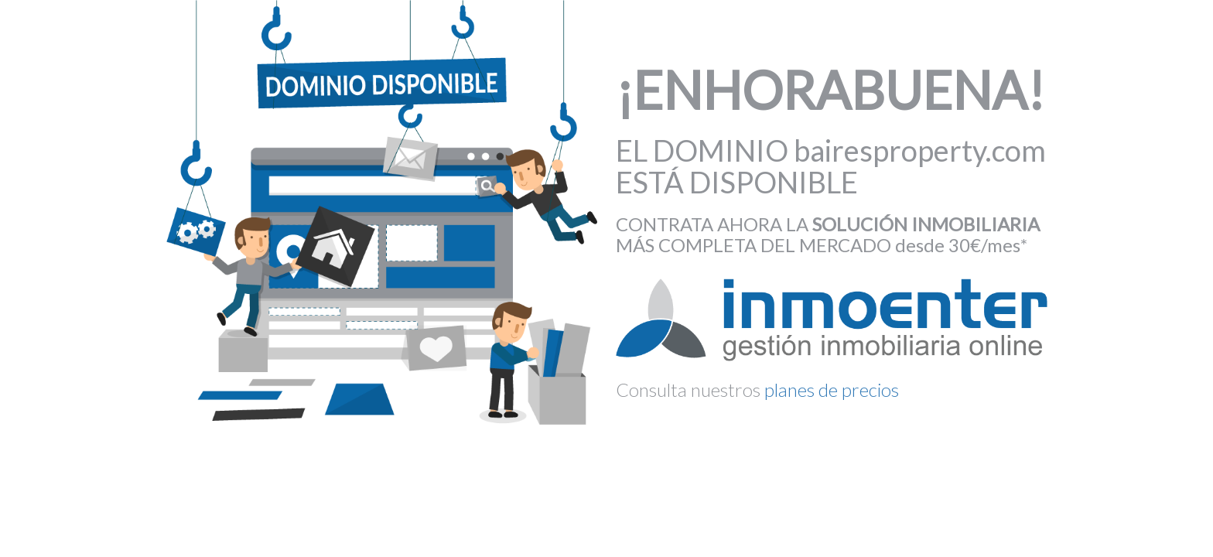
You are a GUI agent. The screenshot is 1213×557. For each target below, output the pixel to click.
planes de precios (831, 389)
